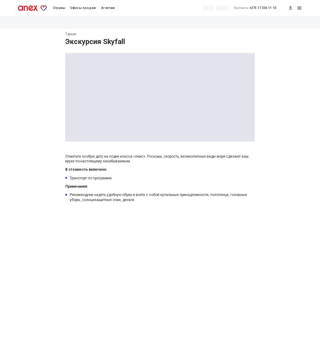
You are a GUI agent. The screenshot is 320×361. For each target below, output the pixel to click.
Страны (59, 8)
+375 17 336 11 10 (255, 8)
